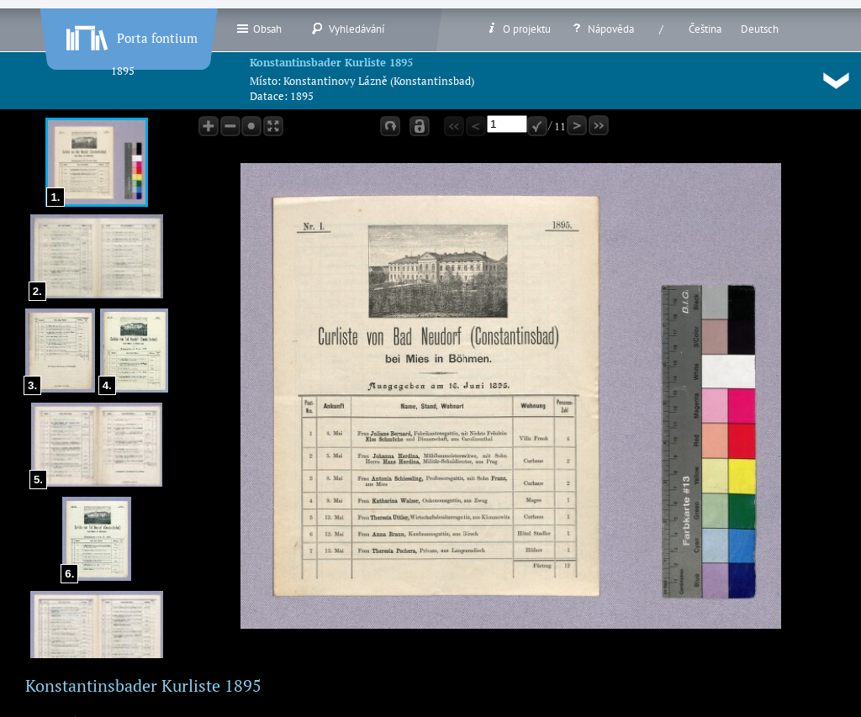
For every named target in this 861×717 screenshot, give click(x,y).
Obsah (258, 28)
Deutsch (760, 29)
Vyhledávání (347, 28)
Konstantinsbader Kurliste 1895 (331, 62)
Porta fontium (130, 34)
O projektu (518, 28)
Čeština (705, 29)
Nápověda (602, 28)
